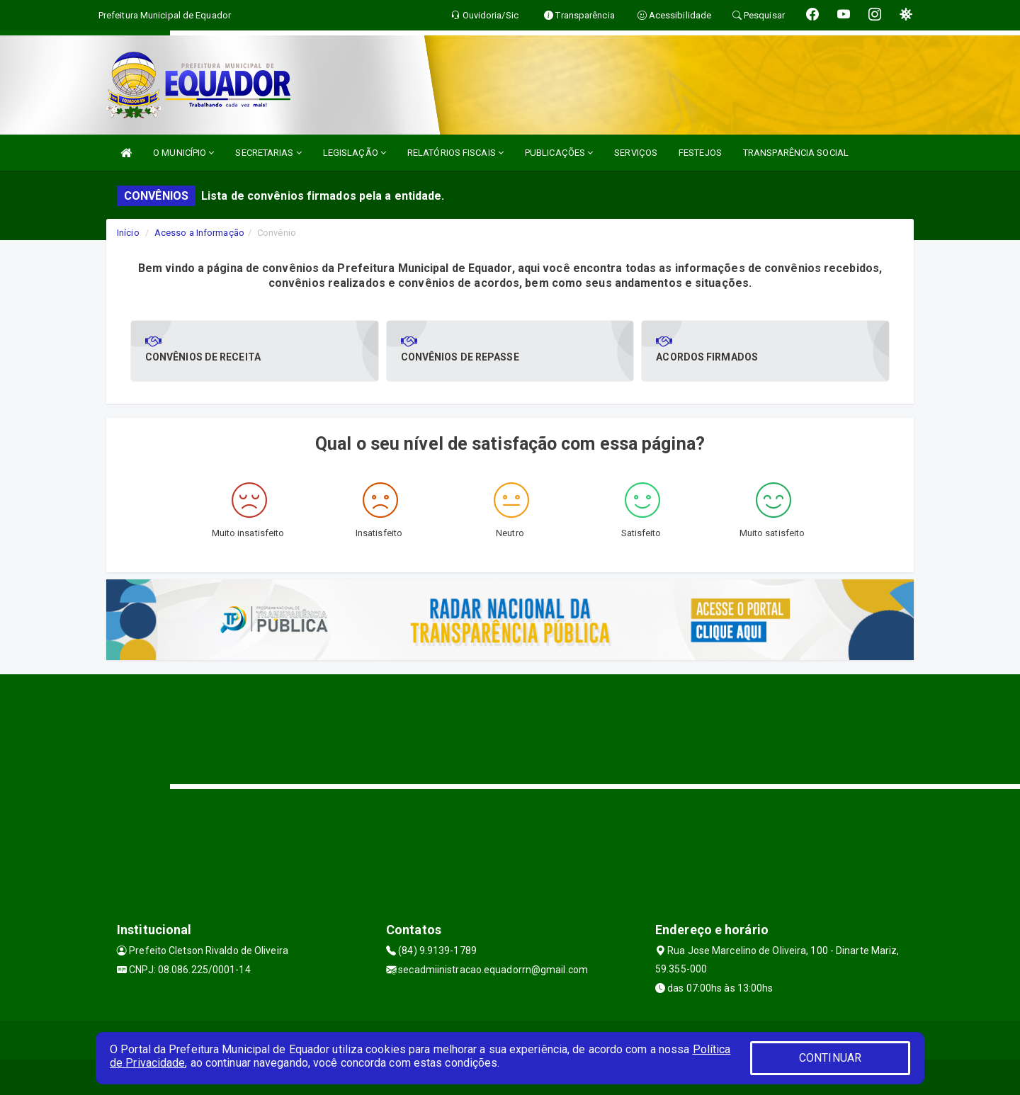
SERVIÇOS (635, 152)
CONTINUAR (830, 1058)
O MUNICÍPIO (183, 152)
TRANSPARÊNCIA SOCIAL (796, 152)
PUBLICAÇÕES (559, 152)
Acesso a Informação (199, 232)
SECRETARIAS (268, 152)
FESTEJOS (700, 152)
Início (128, 232)
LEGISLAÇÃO (354, 152)
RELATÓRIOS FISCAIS (455, 152)
